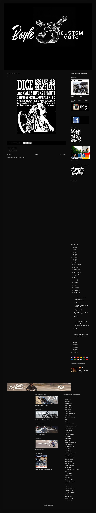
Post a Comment (13, 150)
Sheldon (76, 316)
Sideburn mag (68, 475)
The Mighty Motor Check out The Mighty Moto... (81, 313)
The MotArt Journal (69, 488)
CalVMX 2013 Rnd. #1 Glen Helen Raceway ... (80, 299)
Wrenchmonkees (69, 498)
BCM (82, 368)
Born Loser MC (68, 407)
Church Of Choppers (70, 413)
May (75, 282)
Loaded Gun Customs (70, 453)
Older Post (62, 154)
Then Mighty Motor (70, 492)
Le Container (68, 449)
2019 (74, 247)
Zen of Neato (68, 500)
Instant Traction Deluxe (70, 442)
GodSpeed (67, 436)
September (77, 272)
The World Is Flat (69, 490)
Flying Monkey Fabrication (71, 426)
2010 (74, 347)
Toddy (66, 494)
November (77, 267)
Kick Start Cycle (68, 444)
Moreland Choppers (70, 463)
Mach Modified (69, 459)
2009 (74, 350)
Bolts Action (68, 405)
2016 (74, 255)
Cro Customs (68, 415)
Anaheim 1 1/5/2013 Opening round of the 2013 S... (81, 335)
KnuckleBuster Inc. (69, 446)
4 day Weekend (78, 310)
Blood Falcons (68, 403)
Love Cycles (68, 455)
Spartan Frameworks (70, 482)
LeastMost (67, 451)
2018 (74, 249)
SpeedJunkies (68, 486)
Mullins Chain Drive (69, 465)
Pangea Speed (68, 471)
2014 (74, 260)
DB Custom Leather (70, 417)
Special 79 (67, 484)
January (76, 292)
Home (36, 154)
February (76, 290)
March (75, 287)
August (76, 275)
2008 (74, 352)
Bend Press (68, 399)
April (75, 285)
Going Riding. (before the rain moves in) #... (81, 306)
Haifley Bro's (68, 440)
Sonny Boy (67, 477)
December (76, 264)
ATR (66, 397)
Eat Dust (67, 422)
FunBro (67, 432)
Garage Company (69, 434)
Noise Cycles (68, 467)
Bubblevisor (68, 409)
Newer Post (10, 154)
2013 (74, 262)
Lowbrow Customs (69, 457)
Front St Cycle (68, 430)
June (75, 280)
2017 (74, 252)
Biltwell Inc (67, 401)
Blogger (51, 505)
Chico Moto (68, 411)
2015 (74, 257)
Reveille (75, 329)
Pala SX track (77, 303)
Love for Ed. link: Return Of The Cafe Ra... (80, 322)
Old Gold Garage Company (72, 469)
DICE (66, 420)
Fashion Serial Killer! (70, 424)
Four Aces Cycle (69, 428)
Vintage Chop (68, 496)
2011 (74, 345)
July (75, 277)
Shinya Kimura (68, 473)
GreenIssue (68, 438)
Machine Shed (68, 461)
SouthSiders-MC (69, 480)
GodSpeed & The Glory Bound (81, 325)
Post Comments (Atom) (19, 157)
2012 (74, 342)
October (76, 270)
